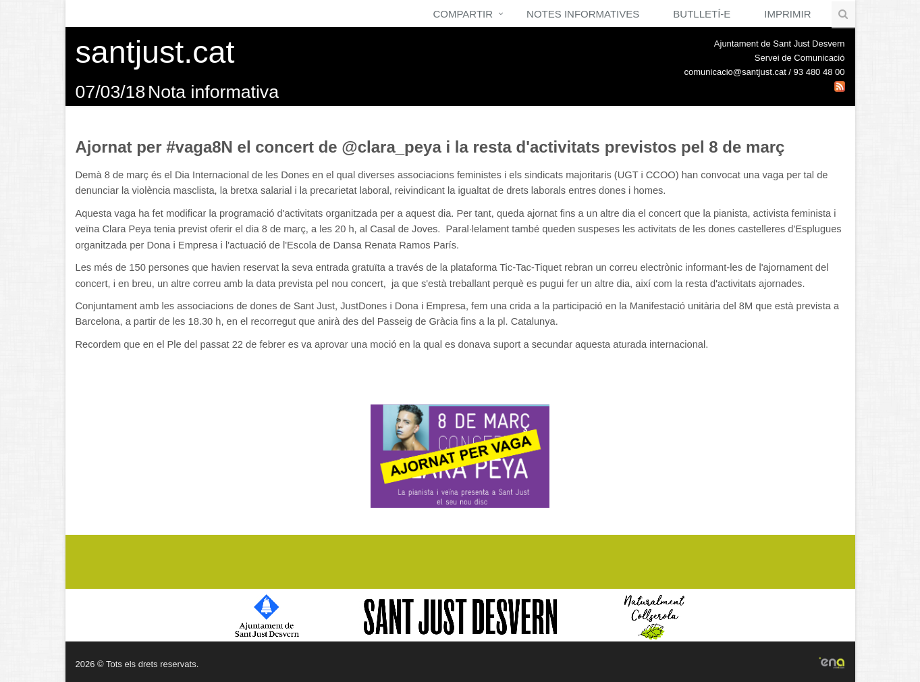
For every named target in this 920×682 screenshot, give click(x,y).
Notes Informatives (582, 14)
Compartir (463, 14)
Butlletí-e (701, 14)
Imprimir (787, 14)
